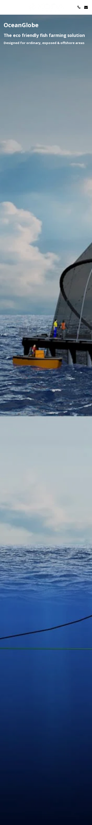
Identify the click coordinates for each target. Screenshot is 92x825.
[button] (5, 7)
